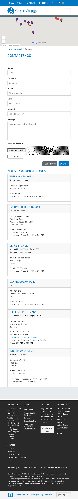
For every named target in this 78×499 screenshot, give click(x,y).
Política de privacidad (37, 467)
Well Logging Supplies (12, 419)
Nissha (39, 476)
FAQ (9, 460)
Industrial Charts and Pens (14, 409)
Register (10, 448)
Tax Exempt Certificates (17, 457)
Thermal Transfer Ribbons (10, 436)
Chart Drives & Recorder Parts (13, 424)
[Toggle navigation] (67, 10)
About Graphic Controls (30, 414)
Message (11, 119)
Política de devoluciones (58, 467)
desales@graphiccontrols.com (25, 337)
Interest (11, 109)
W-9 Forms (11, 451)
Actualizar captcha (16, 150)
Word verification (15, 143)
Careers (27, 418)
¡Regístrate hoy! (47, 429)
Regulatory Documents (28, 425)
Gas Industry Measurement (13, 414)
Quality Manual (30, 429)
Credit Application (14, 454)
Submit (64, 163)
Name (10, 68)
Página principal (14, 49)
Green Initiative (30, 421)
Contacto (62, 405)
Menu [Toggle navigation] (63, 495)
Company (11, 78)
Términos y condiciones (17, 467)
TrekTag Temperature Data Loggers (13, 430)
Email (9, 99)
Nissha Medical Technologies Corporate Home (30, 495)
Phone (10, 88)
